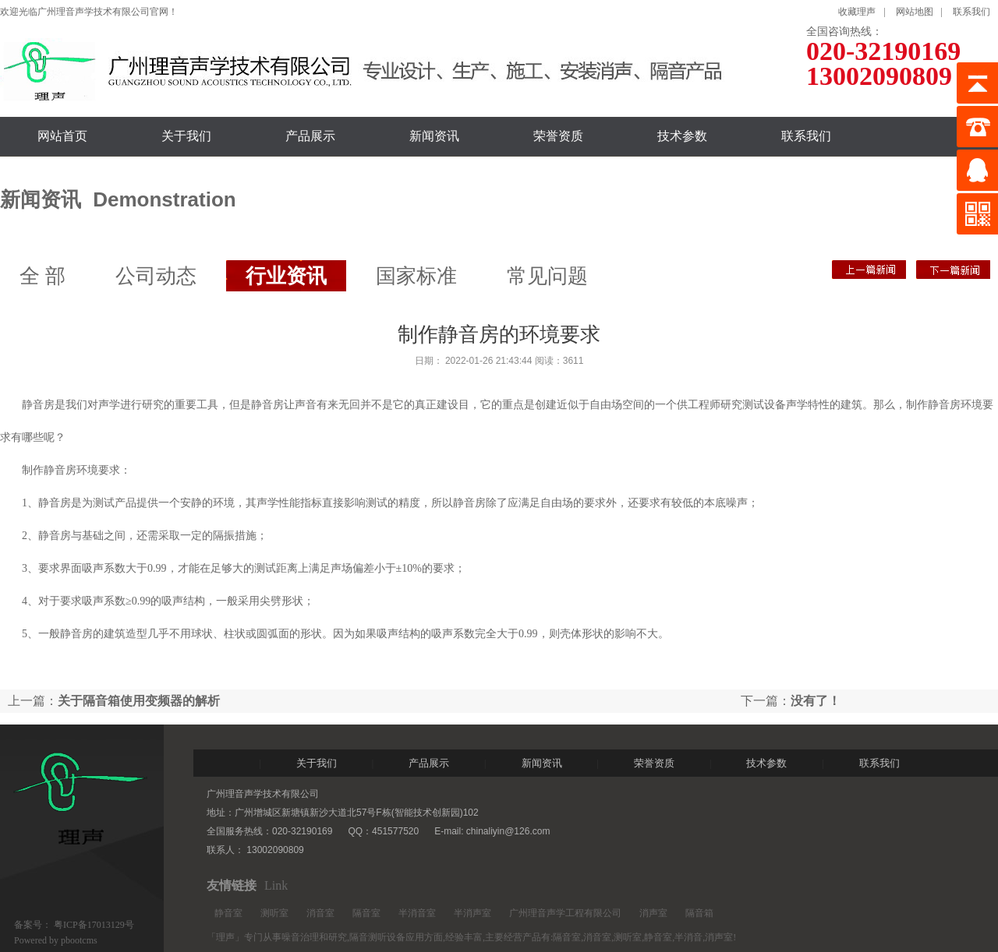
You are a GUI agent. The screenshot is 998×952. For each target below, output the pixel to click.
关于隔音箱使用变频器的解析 (953, 269)
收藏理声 (857, 11)
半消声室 (472, 913)
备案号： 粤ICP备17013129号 (74, 924)
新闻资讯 (434, 136)
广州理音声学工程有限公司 (565, 913)
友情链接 (232, 885)
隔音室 (366, 913)
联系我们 (971, 11)
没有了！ (869, 269)
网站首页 (62, 136)
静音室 (228, 913)
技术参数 (682, 136)
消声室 (653, 913)
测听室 (274, 913)
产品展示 (310, 136)
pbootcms (79, 940)
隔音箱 (699, 913)
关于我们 (186, 136)
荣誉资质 (558, 136)
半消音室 (417, 913)
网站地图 (914, 11)
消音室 (320, 913)
